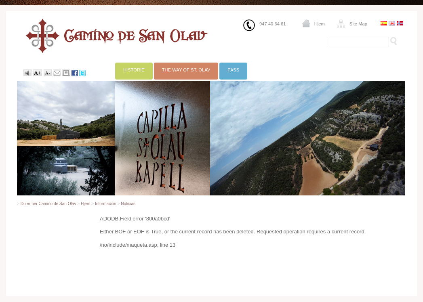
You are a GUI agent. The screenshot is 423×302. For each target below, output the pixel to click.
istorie (134, 69)
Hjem (319, 23)
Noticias (128, 203)
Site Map (358, 23)
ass (233, 69)
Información (105, 203)
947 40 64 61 (272, 23)
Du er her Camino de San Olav (48, 203)
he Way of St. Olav (186, 69)
